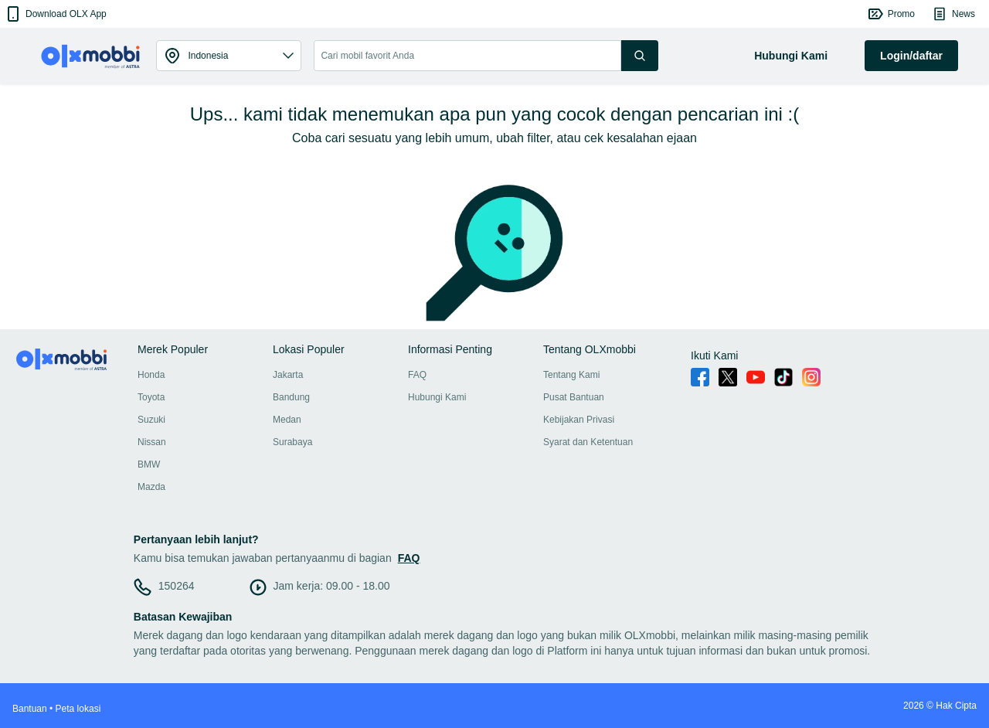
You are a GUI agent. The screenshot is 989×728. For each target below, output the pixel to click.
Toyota (151, 397)
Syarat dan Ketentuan (588, 442)
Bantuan (29, 708)
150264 (176, 586)
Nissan (152, 442)
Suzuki (151, 419)
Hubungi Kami (437, 397)
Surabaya (292, 442)
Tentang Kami (571, 374)
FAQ (417, 374)
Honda (151, 374)
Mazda (151, 486)
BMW (149, 464)
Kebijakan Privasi (578, 419)
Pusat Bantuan (573, 397)
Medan (287, 419)
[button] (55, 14)
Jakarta (288, 374)
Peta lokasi (78, 708)
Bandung (291, 397)
